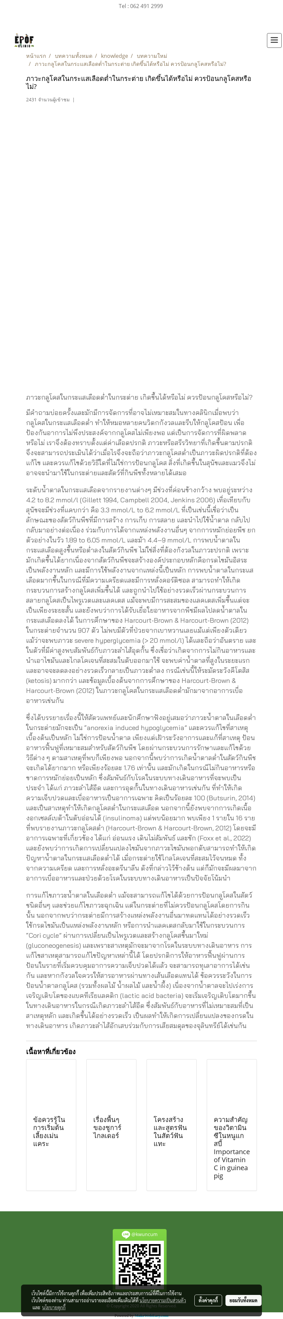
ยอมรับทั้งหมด (243, 1300)
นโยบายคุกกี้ (54, 1307)
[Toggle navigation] (274, 40)
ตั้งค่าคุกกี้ (208, 1300)
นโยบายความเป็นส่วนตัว (162, 1300)
